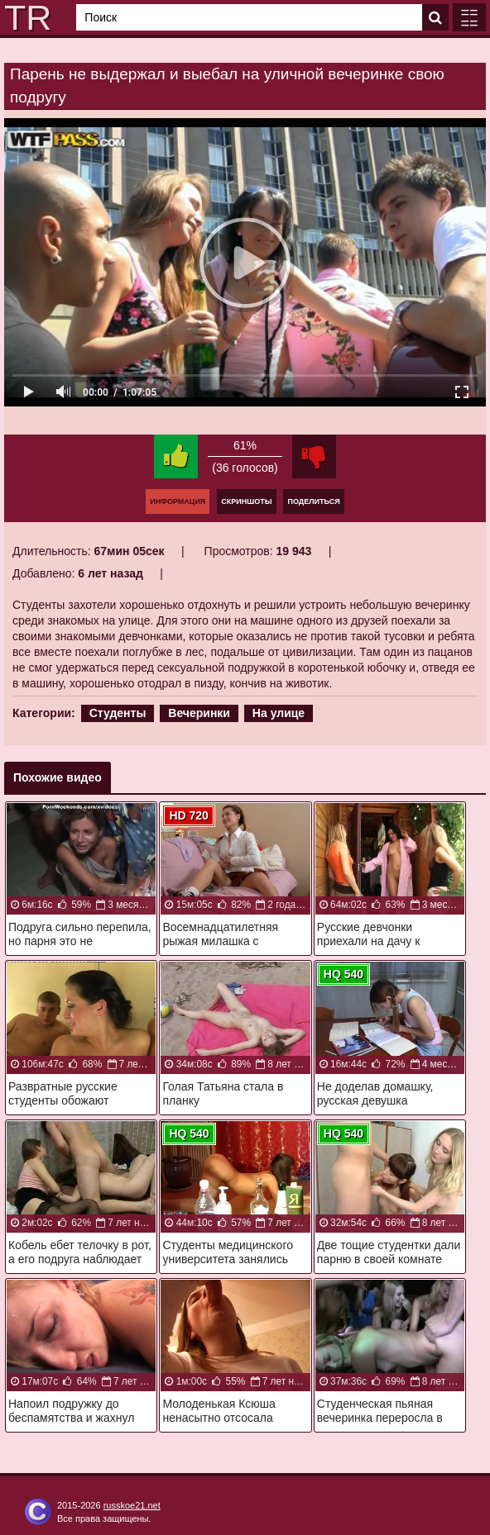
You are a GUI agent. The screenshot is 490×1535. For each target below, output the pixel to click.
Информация (177, 501)
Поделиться (313, 501)
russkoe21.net (132, 1505)
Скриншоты (246, 501)
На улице (278, 713)
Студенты (118, 713)
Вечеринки (199, 713)
